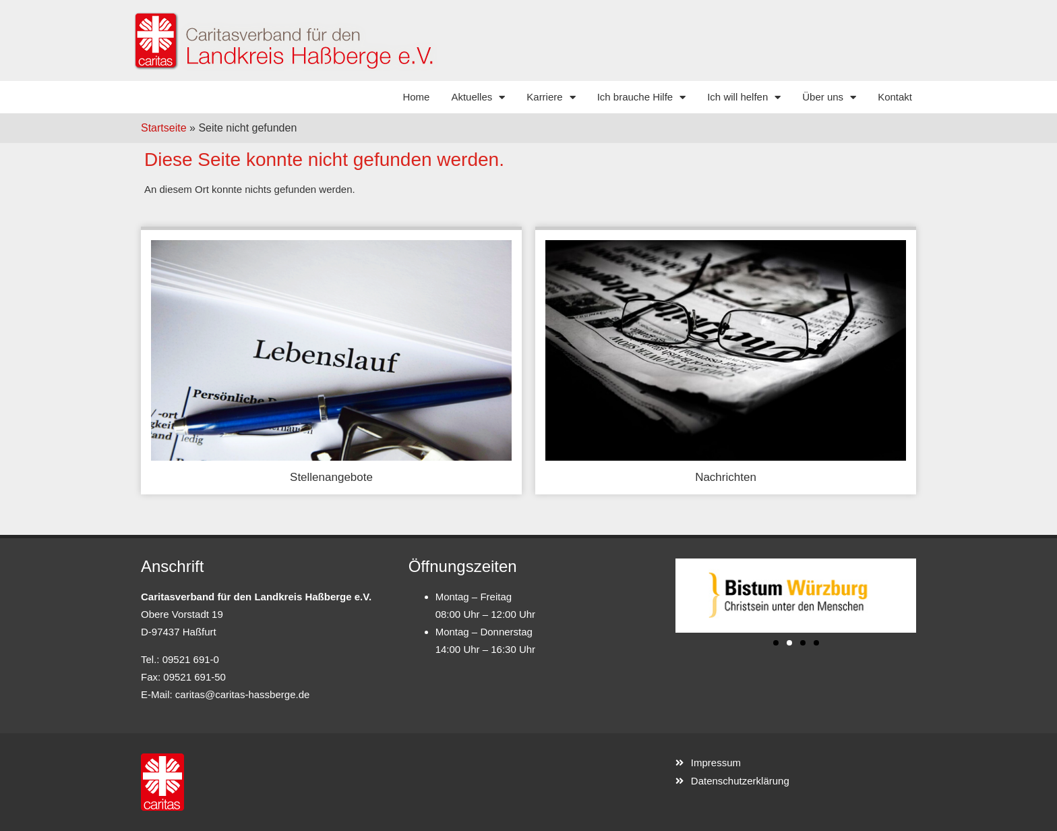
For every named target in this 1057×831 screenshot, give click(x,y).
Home (415, 97)
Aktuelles (478, 97)
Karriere (550, 97)
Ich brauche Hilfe (641, 97)
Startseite (164, 128)
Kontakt (895, 97)
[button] (776, 643)
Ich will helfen (744, 97)
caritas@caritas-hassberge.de (242, 694)
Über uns (829, 97)
